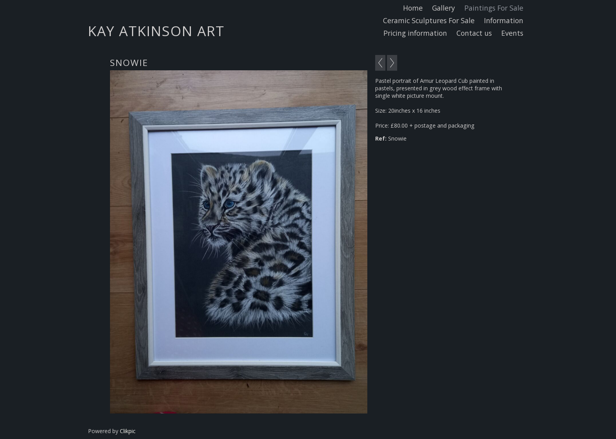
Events (512, 33)
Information (503, 20)
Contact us (474, 33)
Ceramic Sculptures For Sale (429, 20)
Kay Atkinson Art (156, 30)
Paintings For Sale (493, 8)
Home (413, 8)
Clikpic (128, 431)
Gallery (443, 8)
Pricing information (415, 33)
